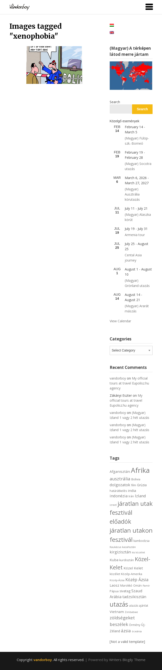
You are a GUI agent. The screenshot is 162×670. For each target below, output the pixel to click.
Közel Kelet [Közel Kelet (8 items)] (133, 568)
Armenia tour (135, 235)
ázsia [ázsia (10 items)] (126, 630)
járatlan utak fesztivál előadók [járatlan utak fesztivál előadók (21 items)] (131, 512)
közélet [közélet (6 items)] (115, 574)
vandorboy (118, 378)
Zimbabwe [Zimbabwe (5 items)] (131, 612)
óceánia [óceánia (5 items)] (137, 631)
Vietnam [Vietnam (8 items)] (117, 611)
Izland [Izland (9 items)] (140, 495)
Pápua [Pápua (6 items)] (114, 591)
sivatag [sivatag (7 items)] (125, 591)
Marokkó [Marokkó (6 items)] (126, 586)
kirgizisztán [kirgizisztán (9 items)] (120, 552)
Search (115, 102)
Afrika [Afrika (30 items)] (140, 470)
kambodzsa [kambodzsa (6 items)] (141, 541)
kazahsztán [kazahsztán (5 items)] (129, 547)
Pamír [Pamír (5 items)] (146, 585)
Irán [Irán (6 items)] (131, 496)
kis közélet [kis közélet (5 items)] (138, 552)
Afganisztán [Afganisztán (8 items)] (120, 471)
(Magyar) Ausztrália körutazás (132, 194)
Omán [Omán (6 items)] (137, 586)
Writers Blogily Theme (127, 659)
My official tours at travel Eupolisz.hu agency (129, 383)
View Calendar (120, 321)
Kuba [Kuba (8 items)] (114, 559)
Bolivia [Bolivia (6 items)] (135, 479)
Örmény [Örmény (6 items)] (134, 625)
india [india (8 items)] (132, 490)
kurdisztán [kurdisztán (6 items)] (126, 560)
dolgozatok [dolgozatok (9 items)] (120, 484)
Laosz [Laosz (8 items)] (114, 585)
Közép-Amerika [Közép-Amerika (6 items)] (131, 574)
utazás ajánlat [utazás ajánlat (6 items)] (138, 606)
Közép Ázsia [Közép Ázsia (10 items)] (137, 579)
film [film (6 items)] (133, 485)
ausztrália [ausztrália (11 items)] (120, 479)
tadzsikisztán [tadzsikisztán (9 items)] (134, 596)
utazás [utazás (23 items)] (119, 604)
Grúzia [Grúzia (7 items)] (142, 485)
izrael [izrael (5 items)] (113, 505)
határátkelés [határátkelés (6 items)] (118, 491)
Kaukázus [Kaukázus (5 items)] (115, 547)
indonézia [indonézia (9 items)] (119, 495)
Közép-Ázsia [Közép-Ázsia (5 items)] (117, 580)
